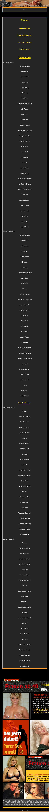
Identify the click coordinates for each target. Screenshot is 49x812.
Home (25, 10)
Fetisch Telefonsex (24, 403)
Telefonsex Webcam (24, 35)
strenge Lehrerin (24, 443)
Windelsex (24, 602)
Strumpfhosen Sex (25, 486)
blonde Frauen (24, 168)
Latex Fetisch (24, 502)
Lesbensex (24, 251)
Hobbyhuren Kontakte (24, 178)
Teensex (24, 385)
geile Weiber (25, 77)
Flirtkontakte (25, 342)
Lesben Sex (24, 82)
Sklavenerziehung (24, 655)
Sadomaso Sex (25, 459)
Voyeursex (24, 283)
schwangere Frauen (24, 475)
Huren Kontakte (25, 66)
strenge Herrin (24, 534)
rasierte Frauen (25, 125)
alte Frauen (24, 162)
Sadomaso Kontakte (24, 591)
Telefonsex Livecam (24, 42)
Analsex (24, 411)
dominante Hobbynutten (24, 130)
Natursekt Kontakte (25, 580)
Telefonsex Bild (24, 49)
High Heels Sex (25, 497)
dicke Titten (24, 221)
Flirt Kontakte (24, 173)
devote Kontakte (24, 427)
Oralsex (24, 585)
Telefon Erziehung (24, 432)
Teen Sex (25, 216)
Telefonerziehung (24, 564)
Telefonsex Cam (24, 28)
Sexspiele (25, 194)
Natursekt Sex (24, 449)
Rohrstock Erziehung (24, 513)
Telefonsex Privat (24, 58)
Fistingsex (24, 596)
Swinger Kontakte (24, 136)
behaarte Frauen (24, 200)
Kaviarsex (24, 438)
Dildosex (24, 289)
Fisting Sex (24, 465)
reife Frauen (24, 109)
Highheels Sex (24, 628)
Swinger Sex (25, 87)
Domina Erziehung (25, 416)
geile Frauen (25, 211)
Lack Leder (24, 507)
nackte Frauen (24, 205)
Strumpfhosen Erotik (24, 618)
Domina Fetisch (25, 548)
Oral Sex (24, 454)
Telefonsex (24, 20)
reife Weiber (24, 71)
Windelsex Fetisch (24, 470)
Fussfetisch (24, 491)
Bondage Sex (24, 422)
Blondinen (24, 93)
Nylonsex (25, 612)
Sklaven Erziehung (25, 524)
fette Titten (24, 390)
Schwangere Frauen (24, 607)
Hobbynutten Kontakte (25, 103)
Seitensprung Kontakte (24, 189)
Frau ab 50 (24, 152)
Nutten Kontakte (24, 141)
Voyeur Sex (24, 114)
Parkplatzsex (25, 227)
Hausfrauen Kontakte (24, 184)
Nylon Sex (24, 481)
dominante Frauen (24, 529)
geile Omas (24, 98)
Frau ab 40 (24, 146)
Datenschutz (24, 811)
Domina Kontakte (24, 518)
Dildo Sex (25, 119)
